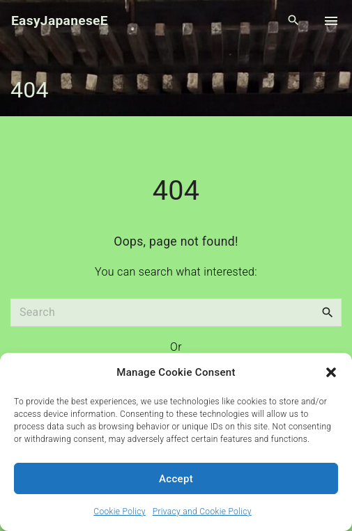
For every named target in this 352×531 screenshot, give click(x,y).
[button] (331, 372)
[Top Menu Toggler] (331, 21)
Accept (176, 479)
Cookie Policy (119, 511)
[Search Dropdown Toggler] (293, 20)
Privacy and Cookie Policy (202, 511)
